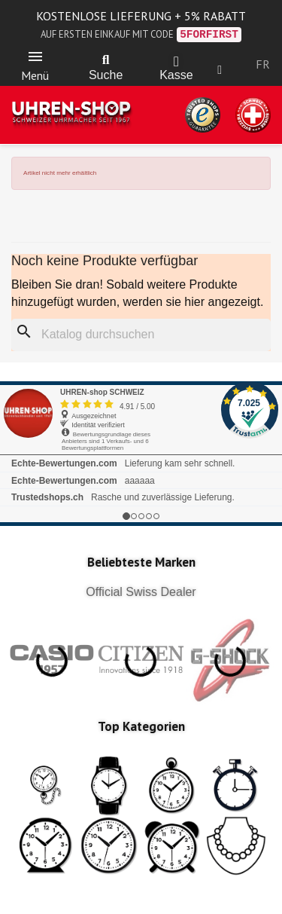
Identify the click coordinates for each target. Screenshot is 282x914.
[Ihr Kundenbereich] (219, 70)
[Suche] (141, 335)
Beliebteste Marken (141, 562)
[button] (106, 60)
